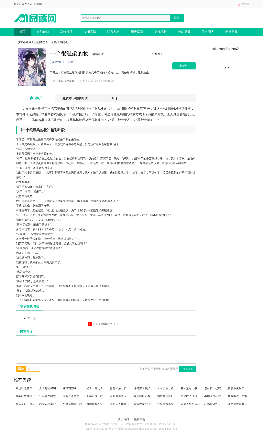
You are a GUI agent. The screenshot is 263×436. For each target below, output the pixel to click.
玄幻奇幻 (43, 31)
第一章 (32, 318)
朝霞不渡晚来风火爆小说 (243, 388)
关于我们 (123, 419)
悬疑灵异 (231, 31)
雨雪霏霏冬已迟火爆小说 (149, 404)
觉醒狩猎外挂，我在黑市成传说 (35, 396)
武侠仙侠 (66, 31)
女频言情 (90, 31)
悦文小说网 (24, 42)
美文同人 (208, 31)
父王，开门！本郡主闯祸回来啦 (105, 388)
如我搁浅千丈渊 (237, 396)
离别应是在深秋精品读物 (31, 388)
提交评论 (188, 369)
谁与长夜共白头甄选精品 (78, 396)
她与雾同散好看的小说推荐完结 (153, 388)
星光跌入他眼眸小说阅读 (196, 396)
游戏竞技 (160, 31)
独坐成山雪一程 (72, 404)
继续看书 (184, 65)
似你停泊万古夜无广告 (123, 388)
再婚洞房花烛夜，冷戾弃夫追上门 (225, 396)
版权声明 (139, 419)
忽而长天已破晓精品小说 (219, 388)
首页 (22, 31)
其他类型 (39, 42)
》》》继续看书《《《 (107, 324)
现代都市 (113, 31)
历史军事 (137, 31)
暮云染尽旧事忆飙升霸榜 (196, 388)
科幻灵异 (184, 31)
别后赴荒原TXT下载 (169, 396)
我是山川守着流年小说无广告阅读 (154, 396)
